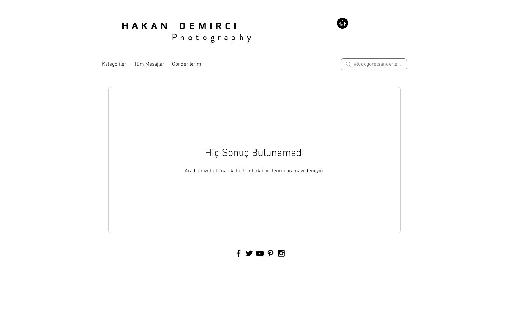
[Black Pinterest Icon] (270, 253)
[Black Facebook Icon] (238, 253)
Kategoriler (114, 64)
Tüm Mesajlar (149, 64)
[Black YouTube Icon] (260, 253)
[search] (374, 64)
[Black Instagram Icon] (281, 253)
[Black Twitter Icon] (249, 253)
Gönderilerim (186, 64)
